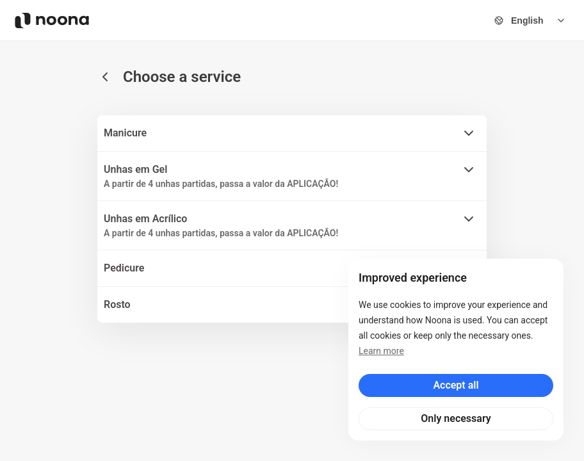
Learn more (381, 351)
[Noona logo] (51, 20)
